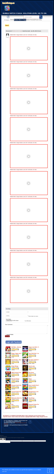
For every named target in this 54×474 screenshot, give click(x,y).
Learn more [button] (5, 471)
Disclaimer (11, 438)
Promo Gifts (37, 20)
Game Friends (29, 20)
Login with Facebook (13, 342)
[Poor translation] (4, 453)
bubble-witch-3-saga (17, 31)
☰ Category (6, 19)
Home (12, 20)
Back (7, 25)
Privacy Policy (19, 436)
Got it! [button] (50, 470)
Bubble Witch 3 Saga (20, 20)
